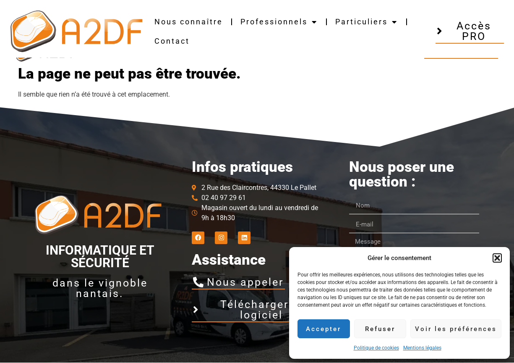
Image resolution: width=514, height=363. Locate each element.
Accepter (323, 329)
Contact (172, 41)
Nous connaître (188, 21)
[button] (497, 258)
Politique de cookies (376, 348)
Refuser (380, 329)
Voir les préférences (456, 329)
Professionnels (279, 22)
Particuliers (366, 22)
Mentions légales (422, 348)
